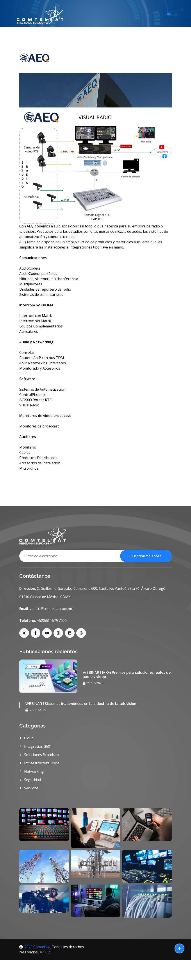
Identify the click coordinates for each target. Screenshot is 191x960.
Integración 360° (35, 746)
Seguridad (30, 779)
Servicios (29, 788)
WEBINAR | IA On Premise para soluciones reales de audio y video (127, 674)
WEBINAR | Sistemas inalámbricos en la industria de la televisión (80, 704)
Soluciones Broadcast (39, 754)
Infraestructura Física (39, 763)
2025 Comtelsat (34, 946)
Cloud (26, 738)
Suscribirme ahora (146, 556)
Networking (31, 771)
